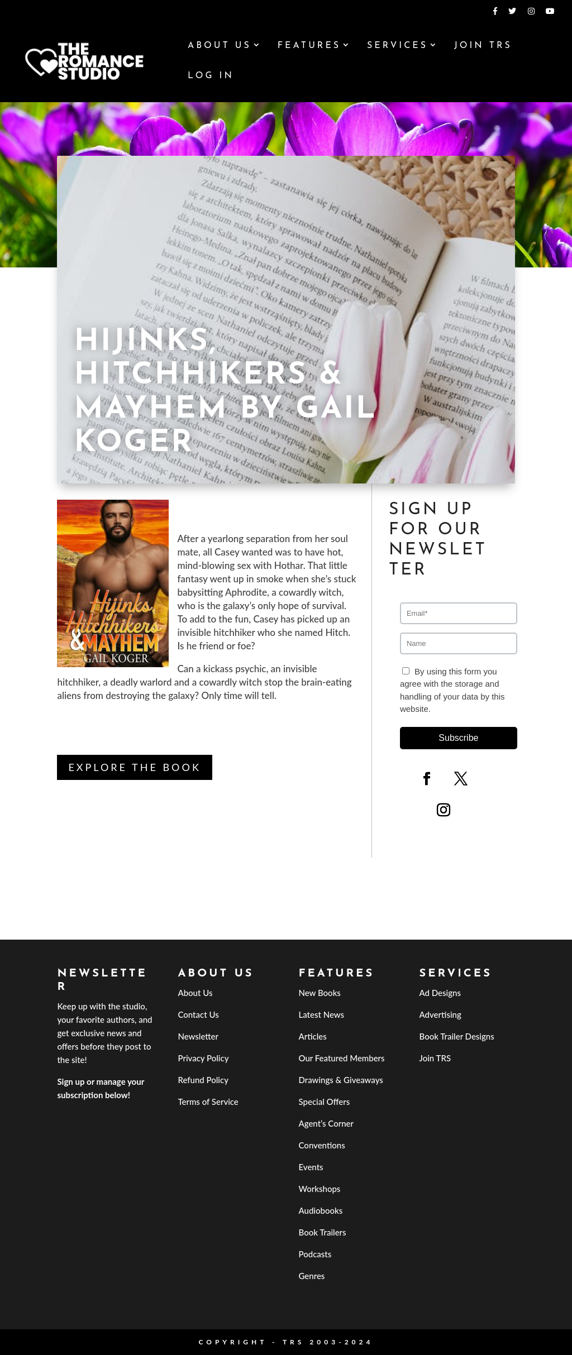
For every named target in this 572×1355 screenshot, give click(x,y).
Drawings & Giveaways (341, 1080)
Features (309, 46)
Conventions (322, 1145)
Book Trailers (322, 1232)
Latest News (322, 1014)
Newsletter (198, 1036)
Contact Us (198, 1014)
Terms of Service (208, 1102)
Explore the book (134, 767)
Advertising (440, 1014)
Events (311, 1167)
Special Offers (324, 1102)
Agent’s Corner (326, 1123)
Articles (313, 1036)
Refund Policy (203, 1080)
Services (397, 46)
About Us (219, 46)
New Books (320, 993)
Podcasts (315, 1254)
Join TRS (483, 46)
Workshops (320, 1189)
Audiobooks (321, 1210)
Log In (211, 76)
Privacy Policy (203, 1058)
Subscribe (458, 738)
